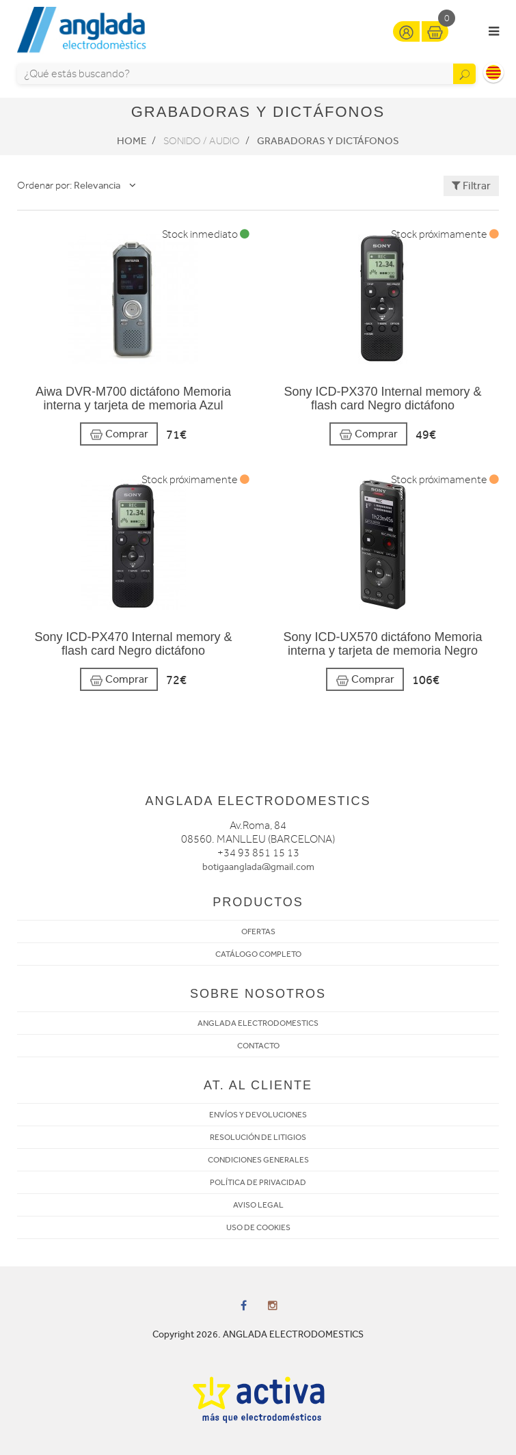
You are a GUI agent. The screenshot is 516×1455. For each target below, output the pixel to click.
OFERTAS (258, 931)
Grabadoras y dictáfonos (328, 141)
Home (131, 141)
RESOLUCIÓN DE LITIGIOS (258, 1137)
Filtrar (471, 185)
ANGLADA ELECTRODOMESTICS (258, 1023)
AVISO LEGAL (258, 1205)
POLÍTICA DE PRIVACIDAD (258, 1182)
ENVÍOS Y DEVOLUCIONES (258, 1114)
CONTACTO (258, 1045)
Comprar (119, 434)
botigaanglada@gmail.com (258, 867)
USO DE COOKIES (258, 1227)
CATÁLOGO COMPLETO (258, 954)
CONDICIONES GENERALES (258, 1160)
